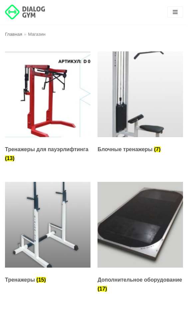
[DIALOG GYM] (25, 12)
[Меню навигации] (175, 12)
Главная (13, 34)
